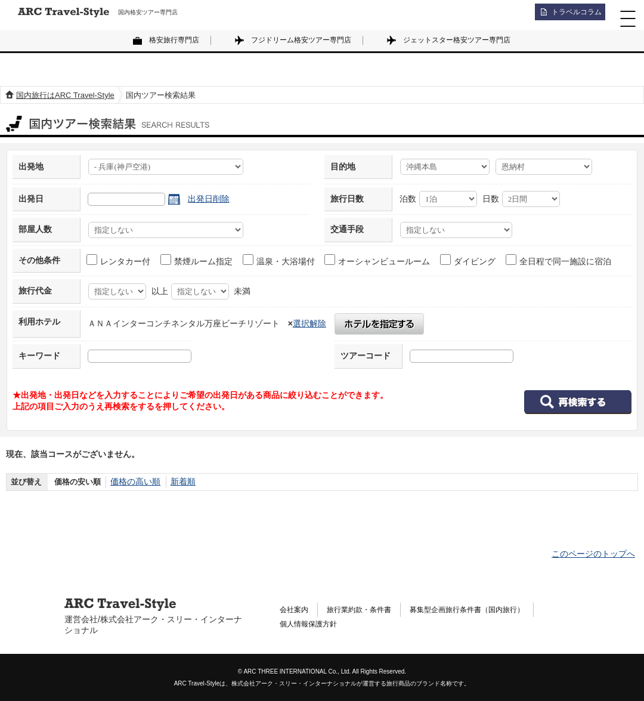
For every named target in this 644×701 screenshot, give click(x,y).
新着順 (178, 481)
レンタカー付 (119, 260)
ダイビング (468, 260)
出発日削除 (209, 198)
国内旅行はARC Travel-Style (65, 95)
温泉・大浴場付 (279, 260)
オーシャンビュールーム (378, 260)
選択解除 (309, 323)
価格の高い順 (133, 481)
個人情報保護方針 (313, 626)
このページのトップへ (593, 553)
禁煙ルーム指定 (197, 260)
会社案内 (296, 609)
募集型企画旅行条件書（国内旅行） (492, 609)
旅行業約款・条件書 (369, 609)
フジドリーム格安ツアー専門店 (301, 40)
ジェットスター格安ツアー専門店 (456, 40)
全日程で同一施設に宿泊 (559, 260)
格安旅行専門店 (174, 40)
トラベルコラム (570, 15)
